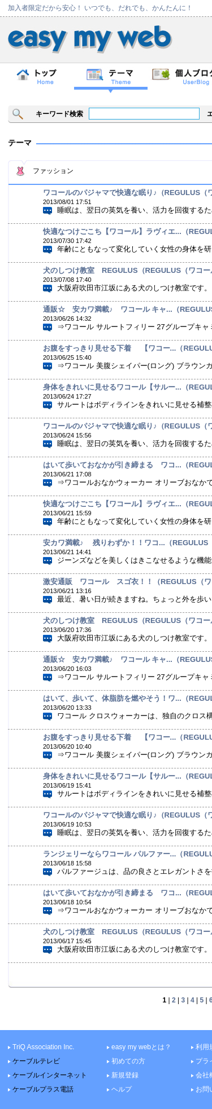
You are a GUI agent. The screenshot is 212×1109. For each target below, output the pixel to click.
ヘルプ (121, 1089)
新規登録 (125, 1075)
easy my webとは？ (141, 1047)
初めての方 (128, 1061)
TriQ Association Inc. (43, 1047)
